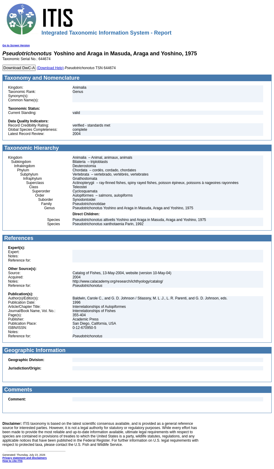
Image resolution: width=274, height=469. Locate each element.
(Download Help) (50, 68)
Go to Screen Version (16, 45)
